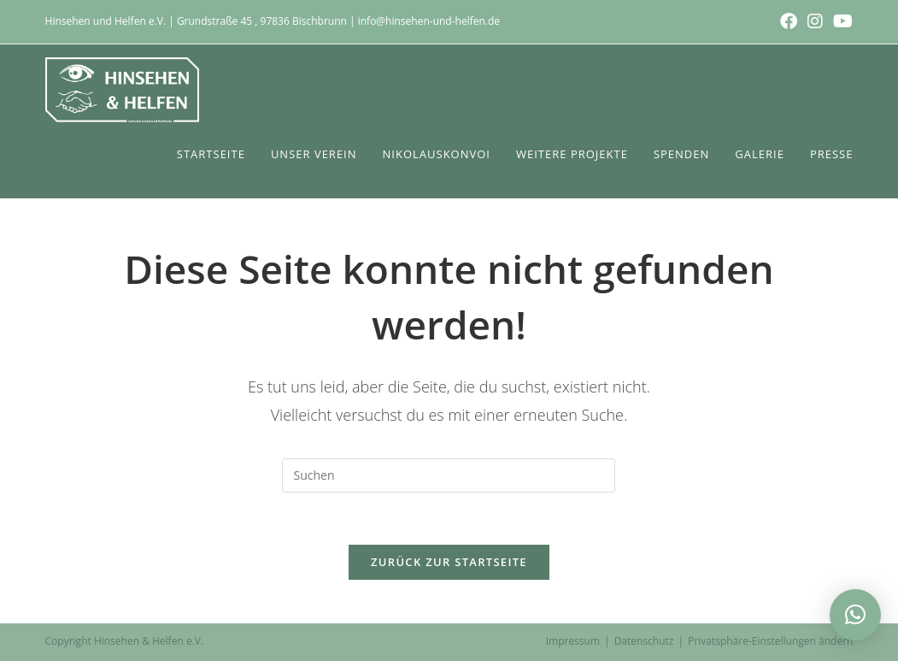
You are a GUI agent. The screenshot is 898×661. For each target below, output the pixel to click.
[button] (855, 614)
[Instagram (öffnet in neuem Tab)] (815, 21)
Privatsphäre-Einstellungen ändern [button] (770, 641)
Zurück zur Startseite (449, 562)
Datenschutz (644, 641)
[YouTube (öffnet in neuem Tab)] (840, 21)
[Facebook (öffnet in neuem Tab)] (788, 21)
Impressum (573, 641)
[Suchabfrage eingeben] (448, 475)
